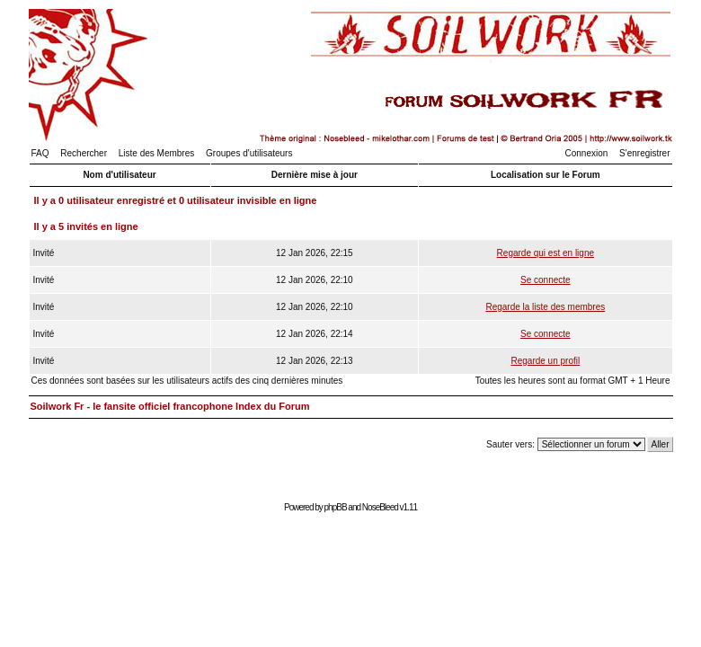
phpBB (335, 507)
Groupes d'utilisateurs (249, 153)
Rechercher (83, 153)
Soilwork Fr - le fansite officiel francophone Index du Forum (170, 406)
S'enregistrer (644, 153)
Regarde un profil (545, 361)
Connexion (586, 153)
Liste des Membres (156, 153)
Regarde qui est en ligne (545, 253)
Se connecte (545, 280)
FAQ (40, 153)
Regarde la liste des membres (545, 307)
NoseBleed (380, 507)
